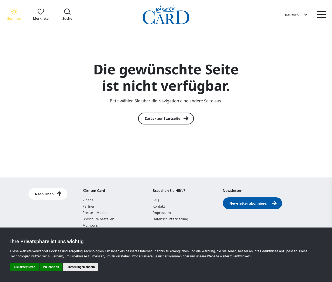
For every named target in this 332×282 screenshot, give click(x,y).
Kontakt (159, 206)
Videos (88, 200)
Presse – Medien (96, 212)
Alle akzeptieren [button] (24, 267)
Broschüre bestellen (98, 219)
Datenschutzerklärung (170, 219)
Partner (89, 206)
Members (90, 225)
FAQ (156, 200)
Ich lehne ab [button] (51, 267)
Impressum (162, 212)
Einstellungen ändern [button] (81, 267)
